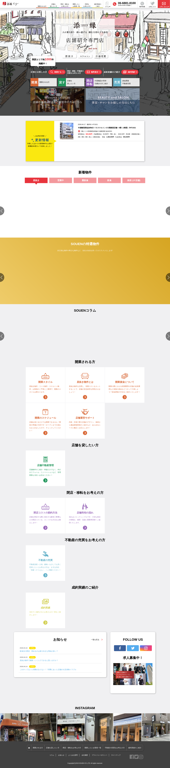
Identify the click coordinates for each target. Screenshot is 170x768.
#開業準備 (123, 348)
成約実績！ (130, 72)
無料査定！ (93, 71)
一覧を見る (95, 640)
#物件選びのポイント (61, 348)
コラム (51, 755)
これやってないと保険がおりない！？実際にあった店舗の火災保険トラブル (48, 669)
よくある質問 (73, 755)
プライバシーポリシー (99, 755)
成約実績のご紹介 (97, 5)
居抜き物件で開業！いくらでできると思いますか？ (39, 660)
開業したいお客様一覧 (76, 5)
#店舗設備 (100, 348)
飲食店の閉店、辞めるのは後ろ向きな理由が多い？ (39, 651)
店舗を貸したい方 (53, 5)
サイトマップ (116, 755)
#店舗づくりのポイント (18, 348)
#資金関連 (100, 351)
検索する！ (57, 71)
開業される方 (38, 748)
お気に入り (152, 4)
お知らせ (61, 755)
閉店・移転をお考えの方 (65, 5)
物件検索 (142, 4)
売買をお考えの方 (87, 5)
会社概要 (85, 755)
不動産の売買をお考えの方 (115, 748)
